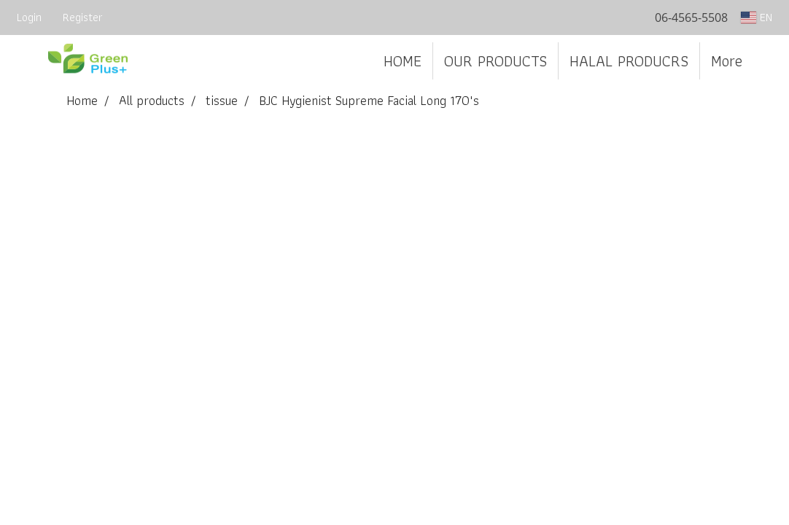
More (726, 61)
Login (29, 17)
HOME (402, 61)
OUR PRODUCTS (495, 61)
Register (83, 17)
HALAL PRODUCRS (629, 61)
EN (756, 17)
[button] (766, 61)
